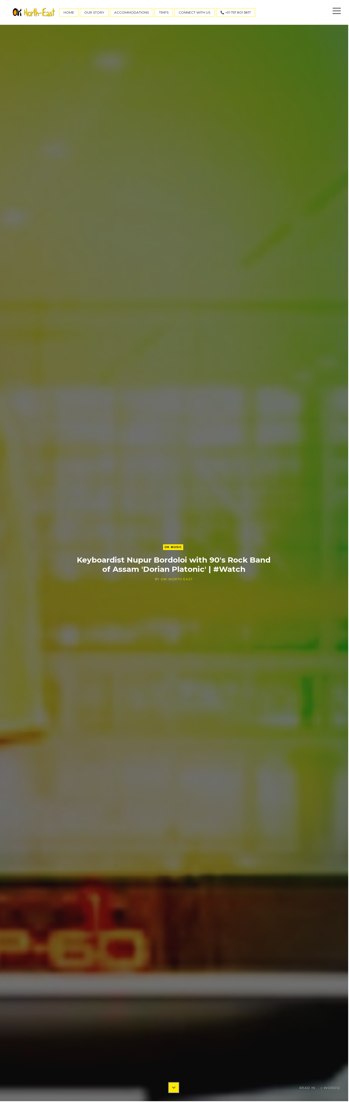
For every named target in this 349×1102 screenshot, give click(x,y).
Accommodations (131, 12)
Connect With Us (194, 12)
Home (69, 12)
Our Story (94, 12)
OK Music (173, 547)
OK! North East (177, 579)
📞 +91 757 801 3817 (235, 12)
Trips (164, 12)
